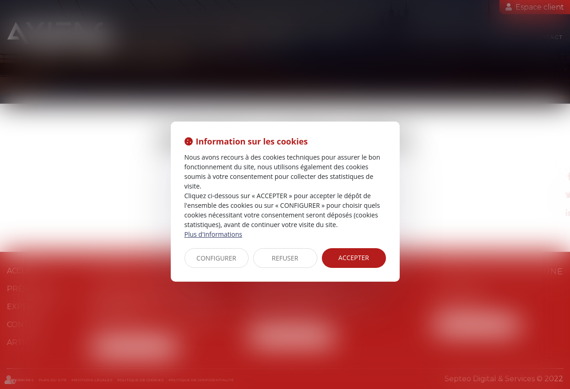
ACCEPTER (353, 257)
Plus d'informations (213, 234)
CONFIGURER (216, 258)
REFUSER (285, 258)
